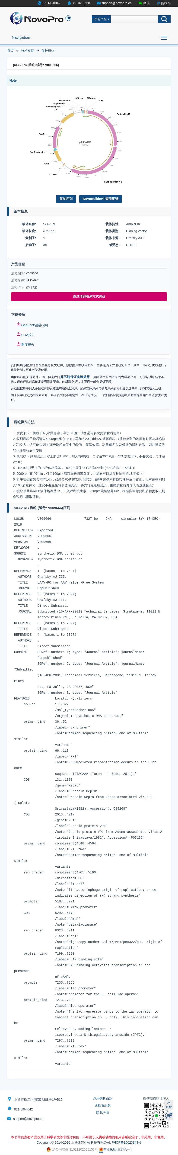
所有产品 (101, 19)
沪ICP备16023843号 (126, 1142)
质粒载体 (47, 50)
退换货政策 (103, 1105)
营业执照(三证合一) (115, 1149)
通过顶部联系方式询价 (89, 296)
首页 (10, 50)
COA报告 (28, 335)
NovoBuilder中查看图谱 (100, 199)
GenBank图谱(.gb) (34, 325)
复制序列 (66, 199)
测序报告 (27, 344)
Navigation (21, 37)
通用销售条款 (102, 1098)
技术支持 (27, 50)
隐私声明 (102, 1112)
